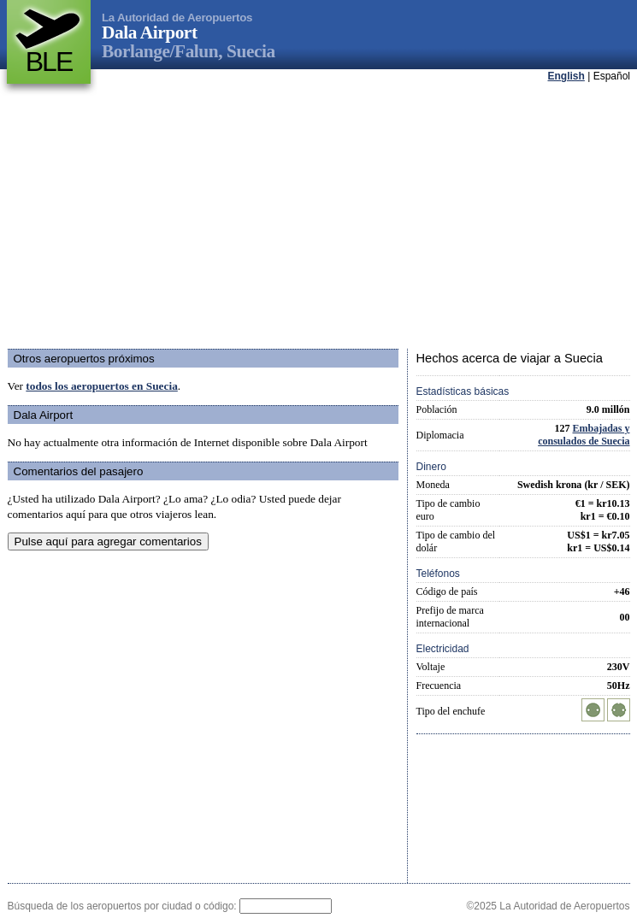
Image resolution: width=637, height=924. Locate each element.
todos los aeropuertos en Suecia (101, 386)
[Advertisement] (297, 217)
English (566, 76)
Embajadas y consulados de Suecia (583, 434)
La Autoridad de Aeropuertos (177, 17)
